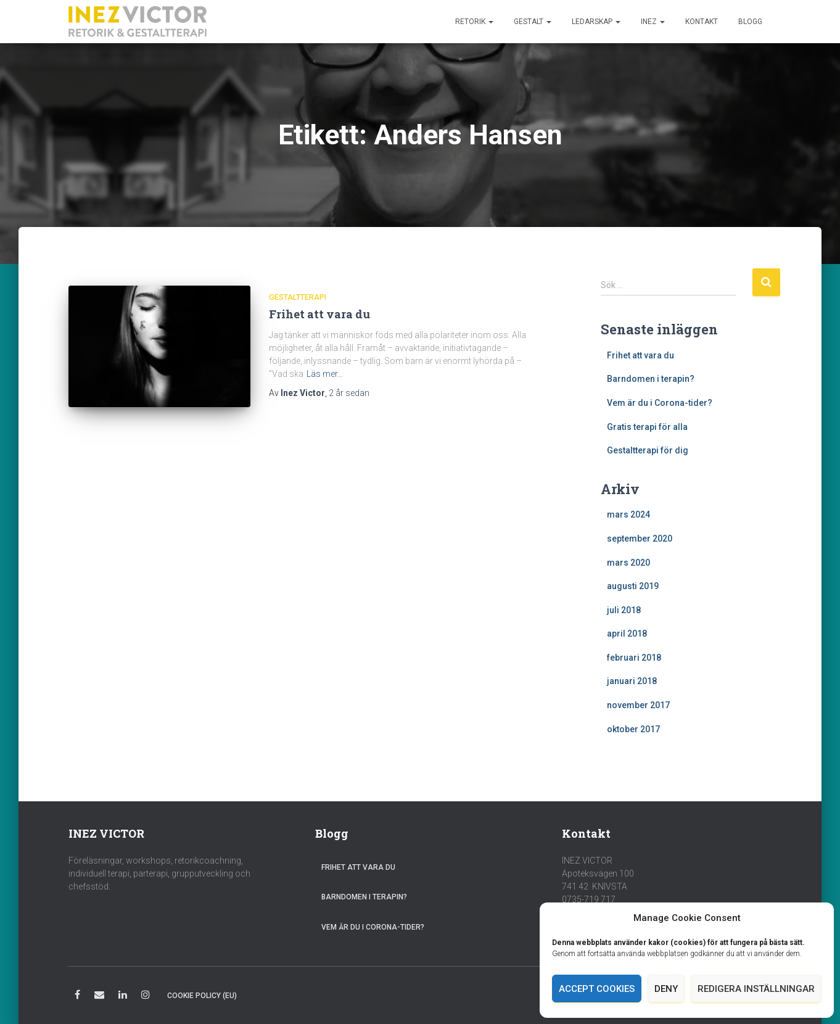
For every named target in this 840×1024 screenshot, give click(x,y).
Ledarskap (596, 21)
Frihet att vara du (319, 314)
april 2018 (627, 633)
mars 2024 (628, 514)
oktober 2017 (633, 729)
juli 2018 (624, 610)
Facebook (77, 996)
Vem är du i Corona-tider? (659, 403)
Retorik (474, 21)
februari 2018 (634, 658)
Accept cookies (597, 988)
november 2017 (638, 705)
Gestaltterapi (297, 297)
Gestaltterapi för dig (647, 450)
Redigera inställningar (756, 988)
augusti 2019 (633, 586)
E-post (99, 996)
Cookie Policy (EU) (202, 995)
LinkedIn (122, 996)
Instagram (145, 996)
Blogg (750, 21)
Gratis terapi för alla (647, 427)
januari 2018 (632, 681)
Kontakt (701, 21)
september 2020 (639, 538)
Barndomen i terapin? (650, 379)
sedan (349, 393)
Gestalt (532, 21)
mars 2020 (628, 563)
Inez (653, 21)
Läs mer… (325, 374)
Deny (666, 988)
